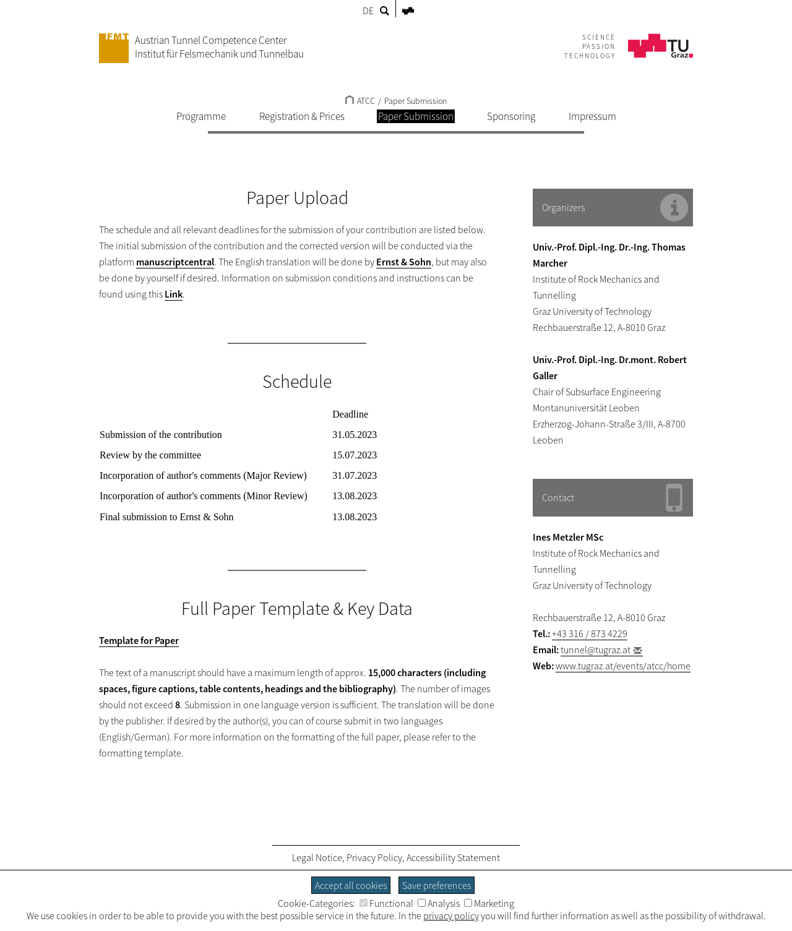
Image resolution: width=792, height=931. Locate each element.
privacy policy (451, 915)
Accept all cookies (351, 885)
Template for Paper (139, 640)
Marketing (489, 903)
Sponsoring (511, 116)
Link (174, 294)
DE (368, 10)
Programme (201, 116)
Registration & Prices (302, 116)
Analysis (439, 903)
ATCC (360, 100)
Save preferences (436, 885)
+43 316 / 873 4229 (589, 633)
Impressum (592, 116)
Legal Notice (317, 857)
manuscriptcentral (175, 261)
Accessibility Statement (453, 857)
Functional (386, 903)
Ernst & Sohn (403, 261)
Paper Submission (415, 100)
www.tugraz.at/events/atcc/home (623, 665)
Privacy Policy (374, 857)
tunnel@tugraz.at (596, 649)
